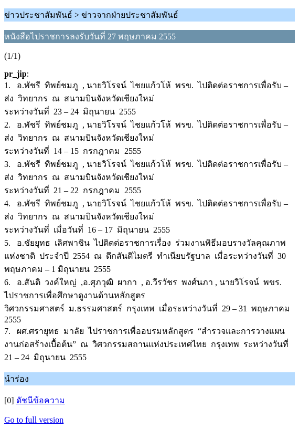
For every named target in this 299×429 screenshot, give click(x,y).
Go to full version (33, 419)
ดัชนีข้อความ (40, 400)
